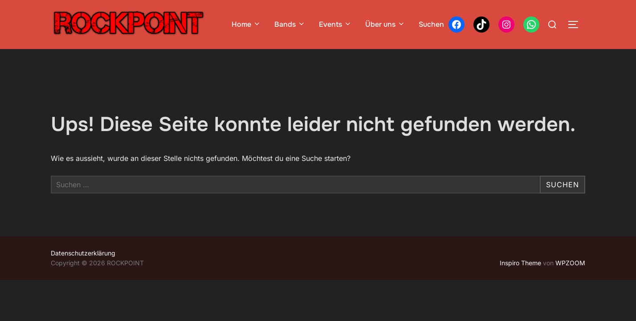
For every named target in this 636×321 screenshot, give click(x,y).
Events (335, 24)
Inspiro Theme (520, 263)
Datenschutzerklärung (83, 253)
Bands (290, 24)
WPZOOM (570, 263)
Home (246, 24)
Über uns (385, 24)
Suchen (431, 24)
